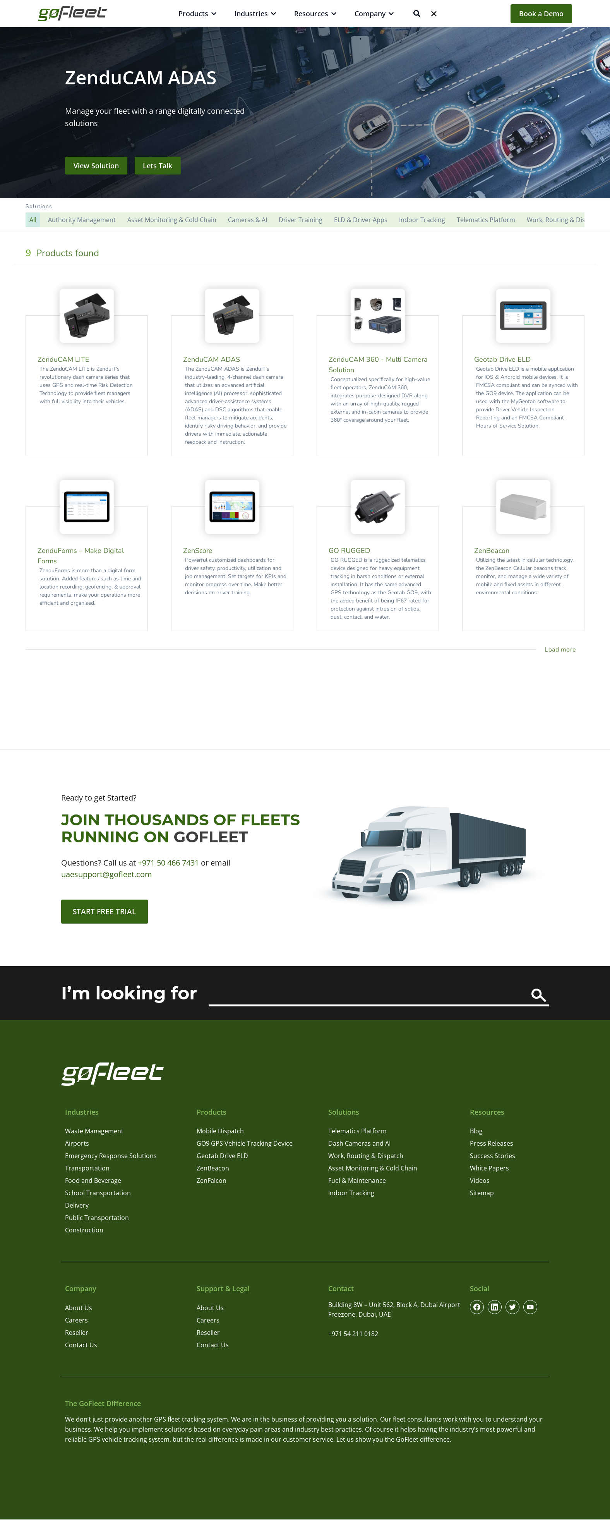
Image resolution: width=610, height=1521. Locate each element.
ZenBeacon (213, 1169)
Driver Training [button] (300, 220)
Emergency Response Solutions (111, 1157)
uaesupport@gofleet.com (106, 874)
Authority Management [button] (82, 220)
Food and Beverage (93, 1182)
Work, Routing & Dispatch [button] (564, 220)
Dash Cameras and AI (359, 1145)
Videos (480, 1182)
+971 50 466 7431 (168, 862)
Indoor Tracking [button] (422, 220)
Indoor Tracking (351, 1194)
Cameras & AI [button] (247, 220)
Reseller (76, 1333)
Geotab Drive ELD (222, 1157)
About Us (78, 1309)
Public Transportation (97, 1219)
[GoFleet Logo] (72, 13)
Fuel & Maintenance (357, 1182)
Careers (76, 1321)
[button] (305, 214)
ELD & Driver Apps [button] (360, 220)
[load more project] (561, 649)
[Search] (539, 997)
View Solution (96, 165)
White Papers (489, 1169)
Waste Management (94, 1132)
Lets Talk (157, 165)
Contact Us (81, 1346)
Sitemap (482, 1194)
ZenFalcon (211, 1182)
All (32, 220)
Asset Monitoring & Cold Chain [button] (171, 220)
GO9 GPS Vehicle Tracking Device (245, 1145)
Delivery (77, 1207)
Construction (84, 1231)
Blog (476, 1132)
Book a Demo (541, 13)
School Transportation (98, 1194)
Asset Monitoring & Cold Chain (372, 1169)
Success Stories (492, 1157)
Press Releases (491, 1145)
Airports (77, 1145)
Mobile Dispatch (220, 1132)
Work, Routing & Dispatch (365, 1157)
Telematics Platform (357, 1132)
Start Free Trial (106, 912)
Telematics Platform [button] (486, 220)
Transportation (87, 1169)
